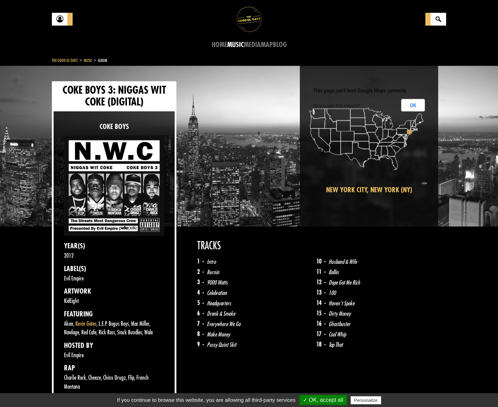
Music (235, 44)
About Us (138, 390)
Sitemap (166, 390)
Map (267, 44)
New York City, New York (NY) (369, 190)
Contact (69, 389)
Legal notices (106, 390)
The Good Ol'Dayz (65, 60)
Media (252, 44)
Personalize (366, 400)
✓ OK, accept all (323, 400)
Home (219, 44)
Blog (280, 44)
